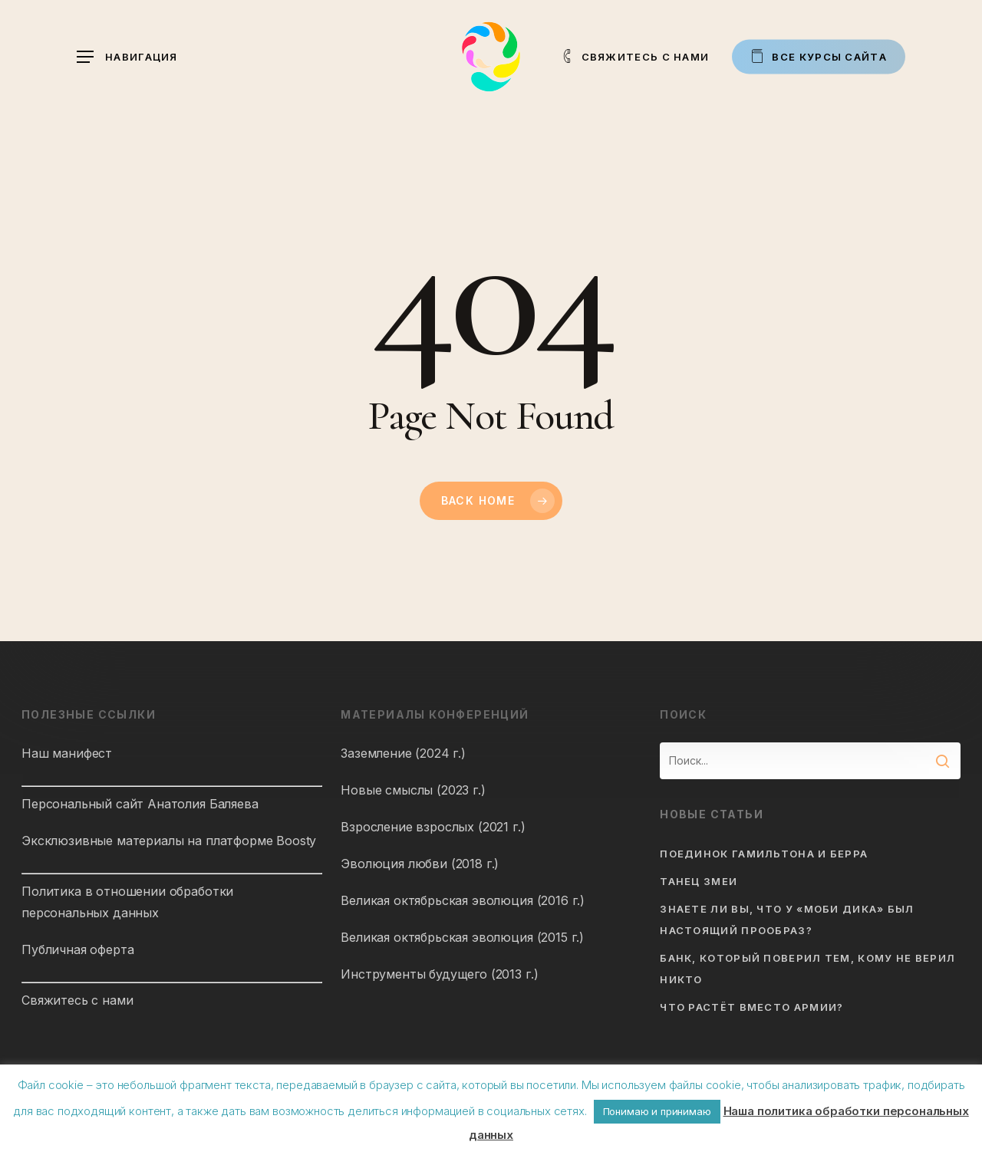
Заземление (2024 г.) (403, 753)
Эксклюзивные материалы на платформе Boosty (168, 840)
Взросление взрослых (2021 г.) (433, 826)
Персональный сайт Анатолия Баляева (140, 803)
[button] (127, 57)
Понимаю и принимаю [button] (657, 1111)
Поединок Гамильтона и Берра (764, 853)
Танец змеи (698, 881)
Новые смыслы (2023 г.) (413, 790)
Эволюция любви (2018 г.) (420, 863)
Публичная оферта (77, 949)
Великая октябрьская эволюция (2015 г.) (462, 937)
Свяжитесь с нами (77, 1000)
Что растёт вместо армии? (751, 1007)
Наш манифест (66, 753)
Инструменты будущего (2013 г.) (439, 974)
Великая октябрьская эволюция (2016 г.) (463, 900)
